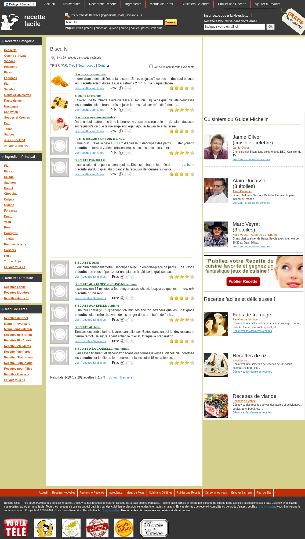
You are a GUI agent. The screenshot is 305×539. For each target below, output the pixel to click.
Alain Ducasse (242, 191)
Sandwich (11, 111)
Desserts (10, 50)
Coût (102, 65)
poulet (135, 28)
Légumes (10, 78)
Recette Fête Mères (17, 346)
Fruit (7, 255)
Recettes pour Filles (18, 368)
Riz (6, 83)
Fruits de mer (13, 100)
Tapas (8, 128)
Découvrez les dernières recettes (252, 331)
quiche (113, 28)
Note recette (86, 65)
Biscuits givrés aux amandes (95, 117)
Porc (7, 227)
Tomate (9, 238)
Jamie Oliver (241, 147)
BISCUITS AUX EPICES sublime (97, 305)
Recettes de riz (242, 360)
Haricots (10, 250)
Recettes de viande (244, 400)
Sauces (9, 134)
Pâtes (8, 72)
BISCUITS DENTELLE (90, 160)
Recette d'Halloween (18, 357)
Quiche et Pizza (15, 55)
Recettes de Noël (16, 318)
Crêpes (9, 199)
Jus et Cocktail (14, 140)
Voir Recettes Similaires (90, 276)
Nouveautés (72, 4)
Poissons (10, 66)
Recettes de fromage (245, 319)
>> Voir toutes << (16, 145)
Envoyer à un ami (241, 492)
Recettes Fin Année (17, 340)
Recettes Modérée (16, 292)
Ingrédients (133, 4)
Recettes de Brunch (18, 334)
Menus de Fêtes (161, 4)
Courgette (11, 233)
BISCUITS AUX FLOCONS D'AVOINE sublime (106, 284)
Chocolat (10, 193)
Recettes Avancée (16, 298)
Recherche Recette (103, 4)
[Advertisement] (122, 218)
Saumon (10, 182)
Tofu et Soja (12, 261)
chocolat (101, 28)
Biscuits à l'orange (88, 95)
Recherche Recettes (92, 492)
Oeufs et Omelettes (17, 95)
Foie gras (10, 210)
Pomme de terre (15, 244)
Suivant (113, 377)
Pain (7, 123)
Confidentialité (110, 510)
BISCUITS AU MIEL (88, 327)
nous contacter (266, 506)
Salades (9, 89)
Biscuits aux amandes (90, 74)
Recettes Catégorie (19, 41)
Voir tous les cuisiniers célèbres (251, 159)
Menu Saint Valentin (18, 329)
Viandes (9, 61)
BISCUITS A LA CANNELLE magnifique (102, 348)
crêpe (124, 28)
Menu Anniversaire (17, 323)
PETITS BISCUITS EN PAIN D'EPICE (100, 138)
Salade (8, 177)
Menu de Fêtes (16, 309)
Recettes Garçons (16, 374)
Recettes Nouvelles (63, 492)
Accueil (49, 4)
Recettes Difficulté (19, 278)
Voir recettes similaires (89, 88)
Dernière (126, 377)
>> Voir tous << (14, 267)
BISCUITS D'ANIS (87, 262)
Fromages (11, 106)
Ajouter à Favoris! (267, 4)
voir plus (156, 28)
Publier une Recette (232, 4)
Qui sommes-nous (216, 492)
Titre (72, 65)
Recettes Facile (15, 286)
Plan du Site (264, 492)
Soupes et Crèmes (17, 117)
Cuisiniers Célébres (195, 4)
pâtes (144, 28)
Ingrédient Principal (20, 157)
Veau (7, 221)
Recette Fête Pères (17, 351)
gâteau (88, 28)
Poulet (8, 188)
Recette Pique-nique (18, 363)
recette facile (34, 20)
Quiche (9, 204)
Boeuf (8, 216)
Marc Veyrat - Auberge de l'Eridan (255, 234)
